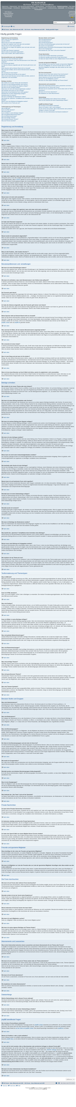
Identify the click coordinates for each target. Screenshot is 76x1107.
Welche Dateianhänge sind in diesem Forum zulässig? (52, 98)
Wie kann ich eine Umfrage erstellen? (11, 87)
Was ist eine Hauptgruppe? (45, 48)
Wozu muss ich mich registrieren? (10, 39)
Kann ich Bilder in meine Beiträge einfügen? (12, 113)
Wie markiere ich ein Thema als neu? (11, 103)
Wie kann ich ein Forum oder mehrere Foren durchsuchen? (53, 74)
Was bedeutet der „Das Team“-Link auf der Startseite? (52, 50)
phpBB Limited (5, 322)
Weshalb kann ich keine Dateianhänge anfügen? (14, 93)
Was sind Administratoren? (45, 39)
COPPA (18, 179)
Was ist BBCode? (6, 108)
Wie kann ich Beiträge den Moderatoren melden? (14, 96)
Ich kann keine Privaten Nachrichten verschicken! (51, 55)
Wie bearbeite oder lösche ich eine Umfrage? (13, 90)
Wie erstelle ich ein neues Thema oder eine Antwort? (15, 82)
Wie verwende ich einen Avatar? (10, 72)
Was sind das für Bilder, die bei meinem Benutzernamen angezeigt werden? (18, 70)
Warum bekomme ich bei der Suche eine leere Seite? (52, 77)
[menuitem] (13, 26)
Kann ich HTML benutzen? (8, 109)
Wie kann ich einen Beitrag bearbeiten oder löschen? (15, 84)
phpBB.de (17, 322)
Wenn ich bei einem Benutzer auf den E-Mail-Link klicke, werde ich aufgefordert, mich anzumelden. (18, 76)
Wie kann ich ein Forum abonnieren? (48, 91)
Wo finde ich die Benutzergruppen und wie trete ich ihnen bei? (54, 44)
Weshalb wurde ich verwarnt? (9, 95)
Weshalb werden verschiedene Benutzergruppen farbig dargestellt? (55, 47)
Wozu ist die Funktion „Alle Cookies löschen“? (13, 53)
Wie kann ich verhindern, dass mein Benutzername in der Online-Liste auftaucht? (19, 61)
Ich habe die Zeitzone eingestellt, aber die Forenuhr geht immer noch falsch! (19, 65)
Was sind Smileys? (6, 111)
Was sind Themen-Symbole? (9, 120)
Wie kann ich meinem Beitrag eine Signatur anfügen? (15, 86)
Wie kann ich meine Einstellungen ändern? (12, 58)
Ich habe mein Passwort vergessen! (10, 50)
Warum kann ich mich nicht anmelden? (11, 45)
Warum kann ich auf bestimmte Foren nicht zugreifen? (15, 92)
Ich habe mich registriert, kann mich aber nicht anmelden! (16, 44)
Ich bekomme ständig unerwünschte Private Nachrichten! (53, 57)
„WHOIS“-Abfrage (51, 1049)
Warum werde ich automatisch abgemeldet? (12, 51)
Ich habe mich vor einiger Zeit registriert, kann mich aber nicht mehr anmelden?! (18, 48)
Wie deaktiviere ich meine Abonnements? (49, 93)
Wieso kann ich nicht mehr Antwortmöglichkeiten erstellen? (16, 89)
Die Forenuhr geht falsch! (8, 63)
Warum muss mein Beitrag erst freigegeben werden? (15, 101)
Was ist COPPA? (6, 41)
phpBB (32, 1087)
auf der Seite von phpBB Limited (24, 1028)
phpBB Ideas (10, 1039)
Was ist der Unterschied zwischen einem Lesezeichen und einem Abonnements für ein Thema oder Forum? (55, 86)
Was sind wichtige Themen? (9, 117)
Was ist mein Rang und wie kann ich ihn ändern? (14, 74)
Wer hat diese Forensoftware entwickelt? (49, 105)
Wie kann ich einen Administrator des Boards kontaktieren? (53, 111)
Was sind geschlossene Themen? (10, 119)
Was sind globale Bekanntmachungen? (11, 114)
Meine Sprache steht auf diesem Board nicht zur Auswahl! (16, 68)
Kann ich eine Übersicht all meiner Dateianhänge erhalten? (53, 100)
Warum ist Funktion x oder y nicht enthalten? (50, 107)
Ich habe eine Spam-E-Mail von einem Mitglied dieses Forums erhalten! (56, 58)
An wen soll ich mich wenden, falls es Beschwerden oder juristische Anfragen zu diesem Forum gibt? (55, 109)
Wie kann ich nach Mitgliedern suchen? (48, 78)
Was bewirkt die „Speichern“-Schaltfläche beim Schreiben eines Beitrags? (17, 99)
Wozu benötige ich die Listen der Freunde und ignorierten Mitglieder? (56, 64)
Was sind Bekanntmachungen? (9, 116)
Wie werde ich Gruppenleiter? (46, 45)
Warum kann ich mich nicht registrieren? (12, 42)
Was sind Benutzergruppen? (46, 42)
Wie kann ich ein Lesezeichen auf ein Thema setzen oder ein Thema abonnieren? (56, 89)
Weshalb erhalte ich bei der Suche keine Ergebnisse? (52, 75)
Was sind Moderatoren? (45, 41)
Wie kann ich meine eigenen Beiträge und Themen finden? (53, 80)
